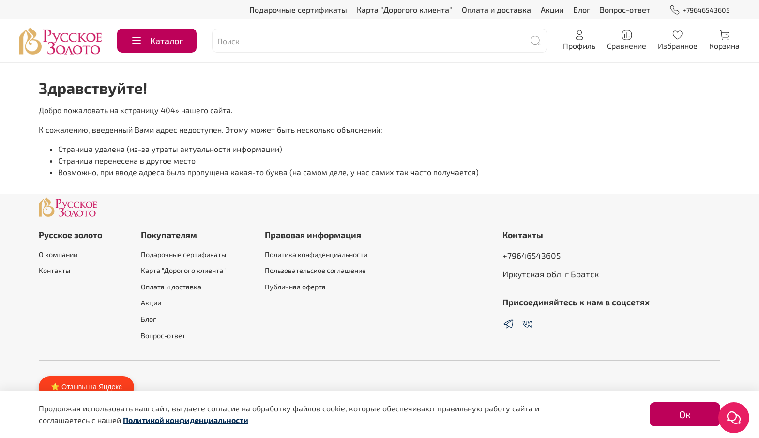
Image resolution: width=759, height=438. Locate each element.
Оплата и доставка (496, 9)
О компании (58, 254)
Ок (685, 414)
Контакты (54, 270)
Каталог (157, 40)
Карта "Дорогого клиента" (404, 9)
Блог (581, 9)
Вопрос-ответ (625, 9)
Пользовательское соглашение (315, 270)
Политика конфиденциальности (316, 254)
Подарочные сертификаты (298, 9)
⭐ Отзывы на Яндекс (86, 387)
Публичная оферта (295, 287)
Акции (552, 9)
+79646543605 (699, 10)
